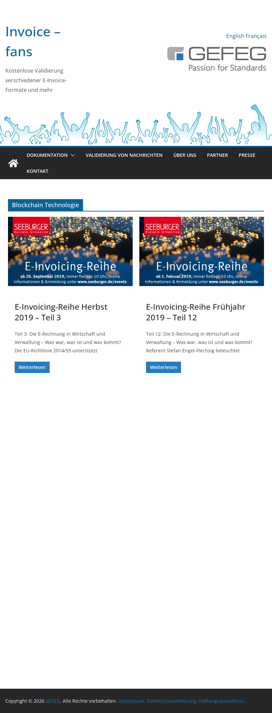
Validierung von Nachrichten (124, 155)
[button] (71, 155)
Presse (247, 155)
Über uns (184, 155)
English (235, 36)
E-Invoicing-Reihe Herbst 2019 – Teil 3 (61, 311)
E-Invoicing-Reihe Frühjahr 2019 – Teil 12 (195, 311)
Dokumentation (47, 155)
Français (256, 36)
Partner (217, 155)
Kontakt (37, 171)
